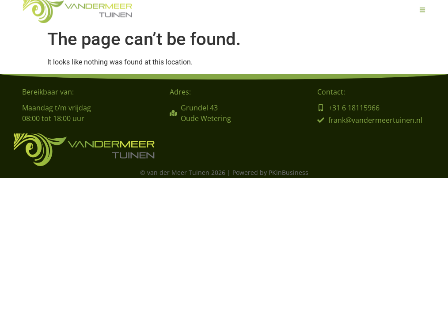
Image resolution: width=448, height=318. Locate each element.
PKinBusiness (288, 172)
